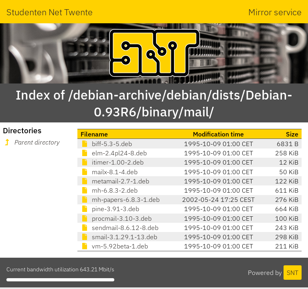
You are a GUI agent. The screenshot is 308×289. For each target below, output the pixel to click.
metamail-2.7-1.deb (115, 181)
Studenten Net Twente (49, 12)
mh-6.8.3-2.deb (109, 190)
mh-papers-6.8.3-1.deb (120, 199)
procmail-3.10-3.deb (116, 218)
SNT (292, 273)
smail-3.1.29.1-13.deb (119, 237)
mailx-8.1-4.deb (109, 172)
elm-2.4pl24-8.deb (114, 153)
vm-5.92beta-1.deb (114, 246)
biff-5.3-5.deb (106, 144)
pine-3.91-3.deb (110, 209)
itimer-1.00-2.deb (112, 162)
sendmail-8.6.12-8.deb (119, 228)
